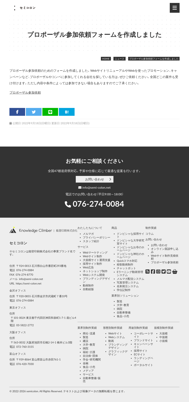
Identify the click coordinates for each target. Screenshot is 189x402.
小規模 (163, 340)
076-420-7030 (25, 364)
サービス (83, 246)
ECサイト (139, 354)
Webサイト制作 (92, 256)
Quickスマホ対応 (127, 260)
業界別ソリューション (125, 295)
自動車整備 (124, 312)
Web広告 (88, 267)
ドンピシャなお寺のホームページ (130, 249)
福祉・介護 (89, 352)
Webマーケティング (95, 252)
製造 (119, 301)
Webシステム (116, 337)
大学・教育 (123, 305)
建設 (85, 340)
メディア (88, 370)
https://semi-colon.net (28, 283)
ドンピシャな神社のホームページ (130, 255)
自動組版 (88, 289)
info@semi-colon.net (94, 187)
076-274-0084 (98, 203)
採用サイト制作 (92, 263)
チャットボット (126, 268)
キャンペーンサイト (143, 345)
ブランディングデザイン (96, 280)
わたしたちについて (90, 227)
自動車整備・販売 (92, 380)
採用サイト (141, 350)
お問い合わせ (94, 179)
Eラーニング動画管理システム (130, 273)
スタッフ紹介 (91, 241)
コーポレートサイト (143, 335)
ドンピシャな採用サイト (130, 235)
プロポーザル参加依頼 (25, 92)
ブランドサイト (143, 340)
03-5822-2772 (25, 325)
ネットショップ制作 (95, 271)
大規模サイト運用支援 (96, 260)
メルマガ (88, 233)
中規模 (163, 337)
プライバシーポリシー (96, 237)
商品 (114, 227)
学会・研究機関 (92, 359)
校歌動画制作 (125, 264)
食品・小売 (123, 316)
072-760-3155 (25, 346)
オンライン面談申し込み (164, 250)
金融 (85, 363)
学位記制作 (124, 290)
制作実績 (150, 227)
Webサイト (115, 333)
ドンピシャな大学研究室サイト (130, 242)
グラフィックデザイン (118, 353)
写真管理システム (128, 282)
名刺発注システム (128, 286)
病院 (119, 308)
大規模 (163, 333)
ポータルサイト (143, 365)
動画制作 (88, 285)
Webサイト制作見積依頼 (164, 257)
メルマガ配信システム (130, 278)
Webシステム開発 (94, 274)
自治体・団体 (90, 355)
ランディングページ (143, 360)
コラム (149, 233)
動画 (111, 340)
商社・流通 (89, 333)
